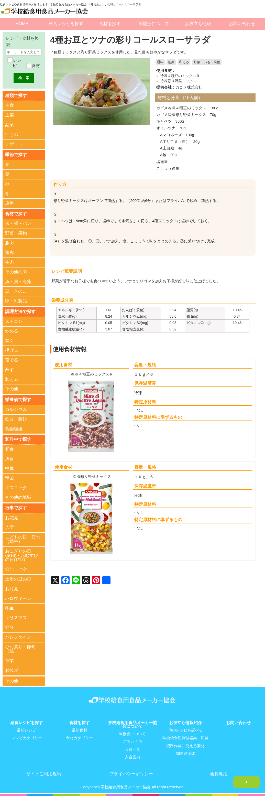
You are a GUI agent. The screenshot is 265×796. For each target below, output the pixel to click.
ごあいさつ (132, 741)
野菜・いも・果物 (207, 62)
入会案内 (132, 756)
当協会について (154, 23)
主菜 (9, 115)
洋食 (9, 458)
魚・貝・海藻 (18, 281)
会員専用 (218, 773)
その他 (11, 389)
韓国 (9, 478)
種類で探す (16, 95)
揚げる (11, 350)
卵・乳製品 (16, 300)
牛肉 (9, 262)
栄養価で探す (18, 399)
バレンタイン (18, 637)
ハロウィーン (18, 598)
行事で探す (16, 507)
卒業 (9, 661)
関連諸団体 (185, 753)
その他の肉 (16, 272)
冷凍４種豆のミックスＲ (180, 76)
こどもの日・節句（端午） (22, 539)
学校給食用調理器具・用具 (185, 737)
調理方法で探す (20, 311)
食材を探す (110, 23)
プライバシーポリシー (131, 773)
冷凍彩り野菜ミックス (178, 80)
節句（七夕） (18, 569)
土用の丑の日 (18, 579)
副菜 (171, 62)
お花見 (11, 517)
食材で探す (16, 213)
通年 (160, 62)
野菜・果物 (16, 233)
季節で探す (16, 154)
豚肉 (9, 243)
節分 (9, 627)
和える (184, 62)
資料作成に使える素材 (185, 745)
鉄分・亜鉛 (16, 419)
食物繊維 (14, 428)
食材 (35, 65)
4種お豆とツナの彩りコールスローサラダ (132, 40)
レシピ (16, 63)
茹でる (11, 360)
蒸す (9, 369)
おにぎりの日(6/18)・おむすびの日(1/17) (21, 555)
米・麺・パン (18, 223)
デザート (14, 144)
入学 (9, 527)
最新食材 (79, 730)
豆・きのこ (16, 291)
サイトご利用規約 (43, 773)
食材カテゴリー (79, 737)
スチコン (14, 321)
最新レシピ (26, 730)
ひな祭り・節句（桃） (20, 649)
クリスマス (16, 618)
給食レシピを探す (66, 23)
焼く (9, 340)
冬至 (9, 608)
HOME (22, 23)
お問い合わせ (242, 23)
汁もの (11, 134)
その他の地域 (18, 497)
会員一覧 (132, 749)
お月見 (11, 588)
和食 (9, 449)
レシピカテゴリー (26, 737)
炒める (11, 331)
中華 (9, 468)
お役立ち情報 (198, 23)
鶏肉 (9, 252)
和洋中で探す (18, 439)
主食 (9, 105)
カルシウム (16, 409)
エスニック (16, 488)
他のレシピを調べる (185, 730)
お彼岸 (11, 670)
